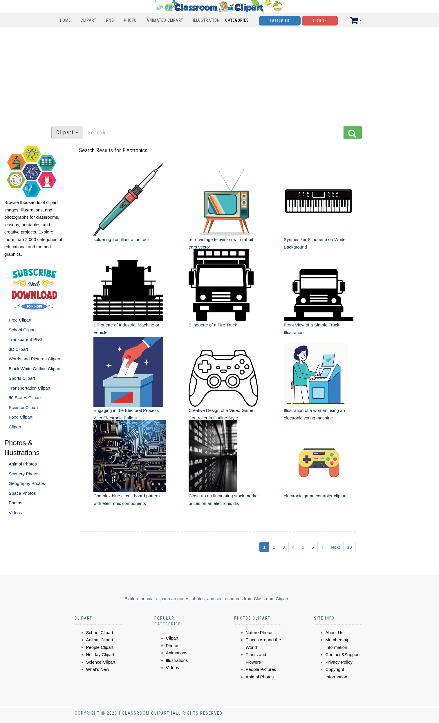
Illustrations (177, 660)
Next (335, 547)
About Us (335, 632)
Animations (176, 652)
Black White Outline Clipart (34, 368)
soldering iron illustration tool (121, 239)
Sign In (320, 21)
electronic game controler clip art (315, 495)
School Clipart (22, 329)
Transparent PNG (26, 339)
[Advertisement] (220, 73)
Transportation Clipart (29, 388)
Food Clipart (20, 417)
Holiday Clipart (100, 654)
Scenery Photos (24, 473)
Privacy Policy (339, 662)
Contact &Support (343, 654)
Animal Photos (23, 463)
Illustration (206, 20)
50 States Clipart (25, 397)
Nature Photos (260, 632)
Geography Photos (27, 483)
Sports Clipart (22, 378)
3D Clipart (18, 349)
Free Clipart (20, 319)
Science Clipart (23, 407)
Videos (15, 512)
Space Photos (22, 493)
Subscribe (280, 21)
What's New (97, 669)
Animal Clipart (99, 639)
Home (65, 20)
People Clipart (99, 647)
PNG (110, 20)
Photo (130, 20)
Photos (15, 502)
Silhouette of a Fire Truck (213, 324)
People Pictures (261, 669)
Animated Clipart (165, 20)
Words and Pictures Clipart (34, 358)
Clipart (88, 20)
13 (349, 547)
